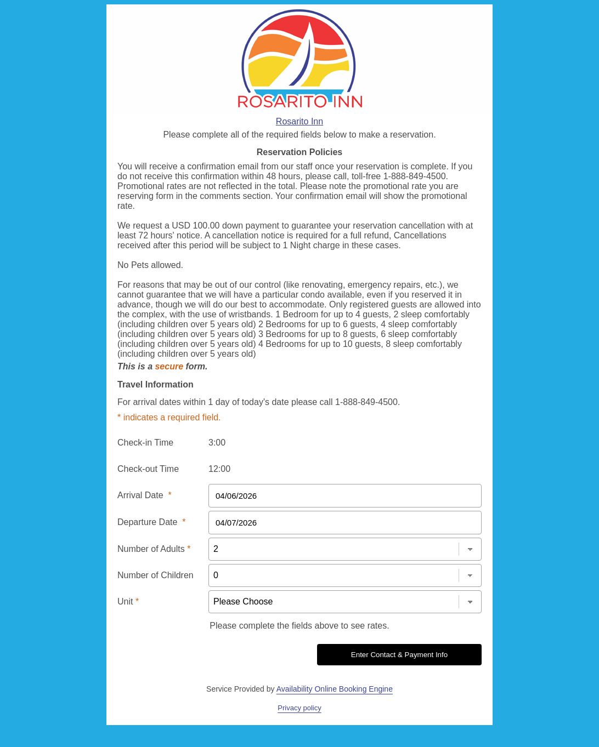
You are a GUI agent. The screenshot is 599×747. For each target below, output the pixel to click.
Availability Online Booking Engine (334, 689)
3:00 (216, 442)
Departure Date (151, 522)
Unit (128, 601)
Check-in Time (145, 442)
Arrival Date (144, 495)
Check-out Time (148, 469)
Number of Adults (153, 549)
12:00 (219, 469)
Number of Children (155, 575)
